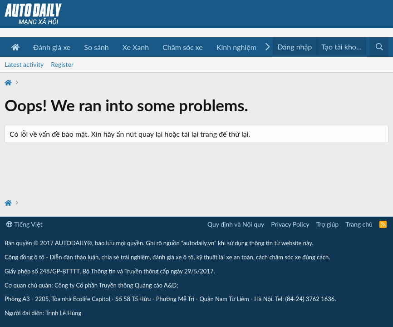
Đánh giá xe (51, 47)
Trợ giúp (327, 224)
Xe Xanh (136, 47)
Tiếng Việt (24, 224)
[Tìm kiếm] (379, 47)
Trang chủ (359, 224)
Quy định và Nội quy (235, 224)
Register (62, 64)
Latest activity (24, 64)
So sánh (96, 47)
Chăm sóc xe (182, 47)
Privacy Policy (290, 224)
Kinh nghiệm (236, 47)
